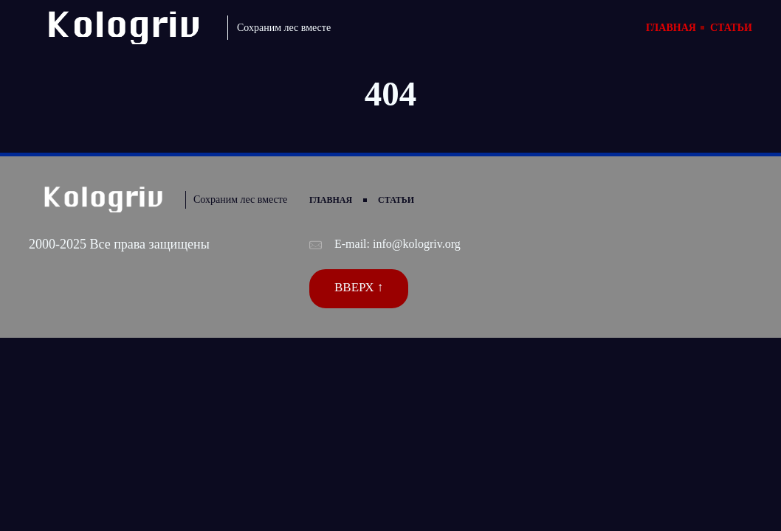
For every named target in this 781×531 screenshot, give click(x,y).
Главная (671, 27)
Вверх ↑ (358, 287)
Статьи (731, 27)
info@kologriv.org (417, 243)
